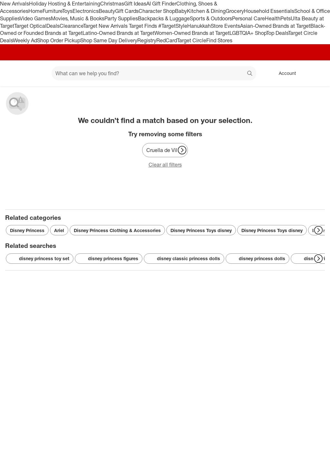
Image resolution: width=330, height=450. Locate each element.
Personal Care (248, 18)
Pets (285, 18)
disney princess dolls (257, 258)
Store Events (225, 26)
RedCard (166, 40)
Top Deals (277, 33)
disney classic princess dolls (184, 258)
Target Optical (30, 26)
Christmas (112, 3)
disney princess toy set (39, 258)
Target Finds (143, 26)
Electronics (86, 11)
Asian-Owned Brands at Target (275, 26)
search (250, 74)
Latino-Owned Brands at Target (118, 33)
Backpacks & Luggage (164, 18)
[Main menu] (37, 73)
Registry (146, 40)
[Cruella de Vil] (165, 150)
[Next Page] (182, 150)
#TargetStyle (172, 26)
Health (272, 18)
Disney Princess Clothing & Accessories (117, 230)
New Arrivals (14, 3)
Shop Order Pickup (58, 40)
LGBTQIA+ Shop (247, 33)
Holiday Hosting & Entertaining (64, 3)
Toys (67, 11)
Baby (181, 11)
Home (35, 11)
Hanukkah (199, 26)
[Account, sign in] (284, 73)
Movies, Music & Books (77, 18)
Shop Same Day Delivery (108, 40)
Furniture (52, 11)
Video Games (35, 18)
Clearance (71, 26)
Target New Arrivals (106, 26)
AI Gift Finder (161, 3)
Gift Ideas (135, 3)
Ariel (59, 230)
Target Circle (191, 40)
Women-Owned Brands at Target (191, 33)
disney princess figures (108, 258)
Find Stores (219, 40)
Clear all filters (165, 164)
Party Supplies (121, 18)
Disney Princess (27, 230)
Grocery (235, 11)
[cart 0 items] (316, 73)
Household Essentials (269, 11)
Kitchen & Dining (206, 11)
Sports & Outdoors (211, 18)
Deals (53, 26)
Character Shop (157, 11)
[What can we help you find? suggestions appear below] (154, 73)
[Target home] (14, 73)
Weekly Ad (25, 40)
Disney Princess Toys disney (201, 230)
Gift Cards (127, 11)
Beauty (107, 11)
